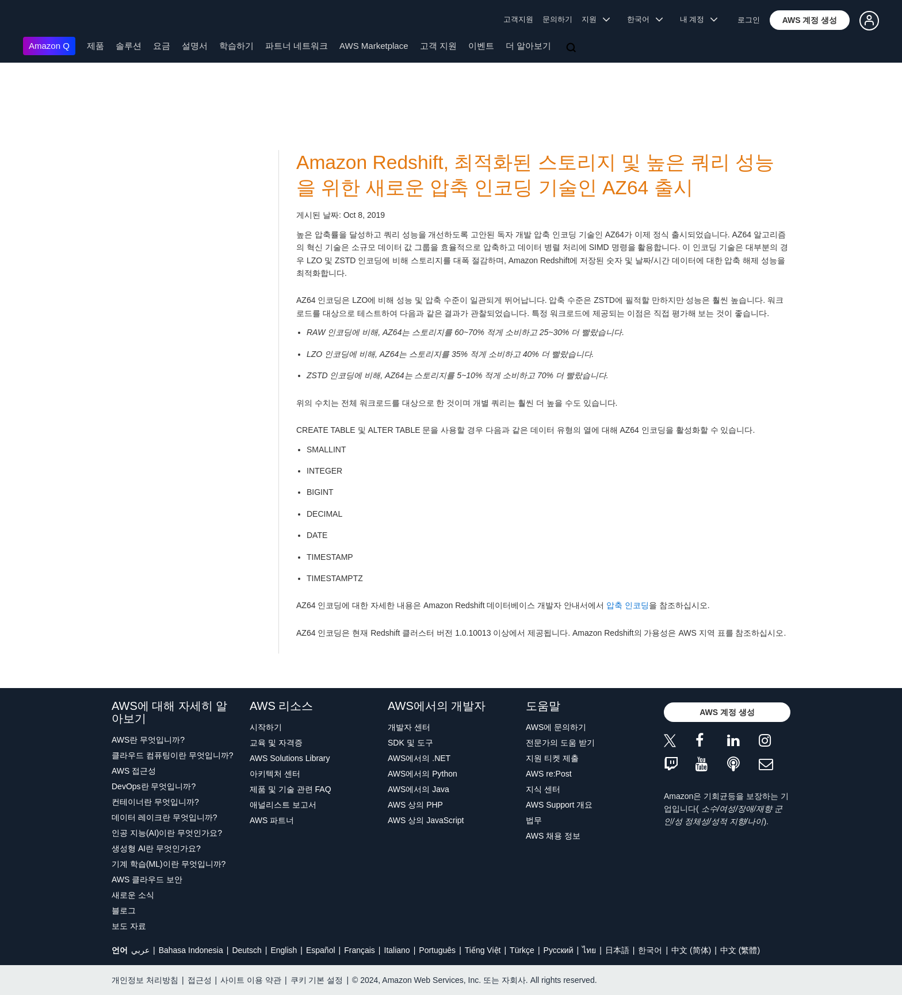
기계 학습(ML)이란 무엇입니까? (169, 864)
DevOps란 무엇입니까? (154, 786)
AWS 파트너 (272, 820)
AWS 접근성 (134, 770)
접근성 (200, 980)
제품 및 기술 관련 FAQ (290, 789)
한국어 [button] (645, 19)
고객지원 (518, 19)
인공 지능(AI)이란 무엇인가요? (167, 833)
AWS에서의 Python (422, 773)
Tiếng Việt (483, 950)
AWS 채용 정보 (553, 835)
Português (437, 950)
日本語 (617, 950)
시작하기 (266, 727)
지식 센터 (543, 789)
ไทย (589, 950)
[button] (810, 20)
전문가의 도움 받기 (560, 742)
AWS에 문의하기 (556, 727)
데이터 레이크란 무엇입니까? (164, 817)
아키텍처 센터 (275, 773)
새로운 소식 (133, 895)
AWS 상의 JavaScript (426, 820)
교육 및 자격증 (276, 742)
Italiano (397, 950)
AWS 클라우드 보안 (147, 879)
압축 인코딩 (627, 605)
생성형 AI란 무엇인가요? (156, 848)
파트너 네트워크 (296, 46)
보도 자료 (129, 926)
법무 (534, 820)
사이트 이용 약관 (250, 980)
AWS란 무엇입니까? (148, 739)
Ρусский (559, 950)
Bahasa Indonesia (191, 950)
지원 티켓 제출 (552, 758)
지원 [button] (596, 19)
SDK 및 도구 (410, 742)
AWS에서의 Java (418, 789)
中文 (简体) (691, 950)
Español (320, 950)
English (283, 950)
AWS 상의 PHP (415, 804)
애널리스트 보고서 (283, 804)
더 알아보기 (528, 46)
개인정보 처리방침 (145, 980)
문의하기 (557, 19)
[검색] (572, 48)
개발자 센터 (409, 727)
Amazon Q (49, 46)
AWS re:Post (549, 773)
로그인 (748, 20)
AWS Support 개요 (559, 804)
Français (359, 950)
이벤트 (481, 46)
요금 (161, 46)
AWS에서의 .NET (419, 758)
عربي (140, 950)
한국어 (650, 950)
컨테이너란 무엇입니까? (155, 801)
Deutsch (246, 950)
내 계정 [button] (698, 19)
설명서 (195, 46)
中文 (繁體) (740, 950)
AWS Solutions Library (290, 758)
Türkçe (522, 950)
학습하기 (236, 46)
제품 (95, 46)
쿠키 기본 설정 (317, 980)
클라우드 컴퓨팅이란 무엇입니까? (173, 755)
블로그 (124, 910)
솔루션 (129, 46)
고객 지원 (438, 46)
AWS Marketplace (373, 46)
